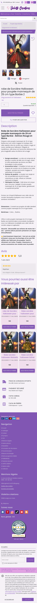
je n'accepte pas (9, 599)
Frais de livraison (6, 451)
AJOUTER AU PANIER (15, 113)
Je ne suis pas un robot (11, 563)
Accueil (5, 24)
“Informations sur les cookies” (13, 591)
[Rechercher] (34, 18)
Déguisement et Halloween (11, 97)
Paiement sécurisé (6, 461)
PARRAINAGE (5, 458)
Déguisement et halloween (9, 27)
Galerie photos (6, 443)
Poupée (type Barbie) (16, 24)
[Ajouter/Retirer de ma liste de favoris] (33, 113)
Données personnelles (7, 489)
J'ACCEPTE (28, 599)
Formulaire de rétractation (9, 448)
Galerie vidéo (5, 466)
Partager (12, 78)
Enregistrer (24, 78)
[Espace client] (22, 2)
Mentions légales (6, 441)
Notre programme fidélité (9, 456)
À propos (4, 435)
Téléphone (5, 503)
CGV (3, 438)
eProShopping (8, 571)
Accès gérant (30, 571)
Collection (4, 469)
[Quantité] (5, 105)
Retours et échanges (7, 453)
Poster (18, 83)
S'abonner (30, 560)
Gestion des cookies (7, 486)
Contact (17, 2)
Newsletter (4, 446)
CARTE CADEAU (6, 463)
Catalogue (4, 430)
